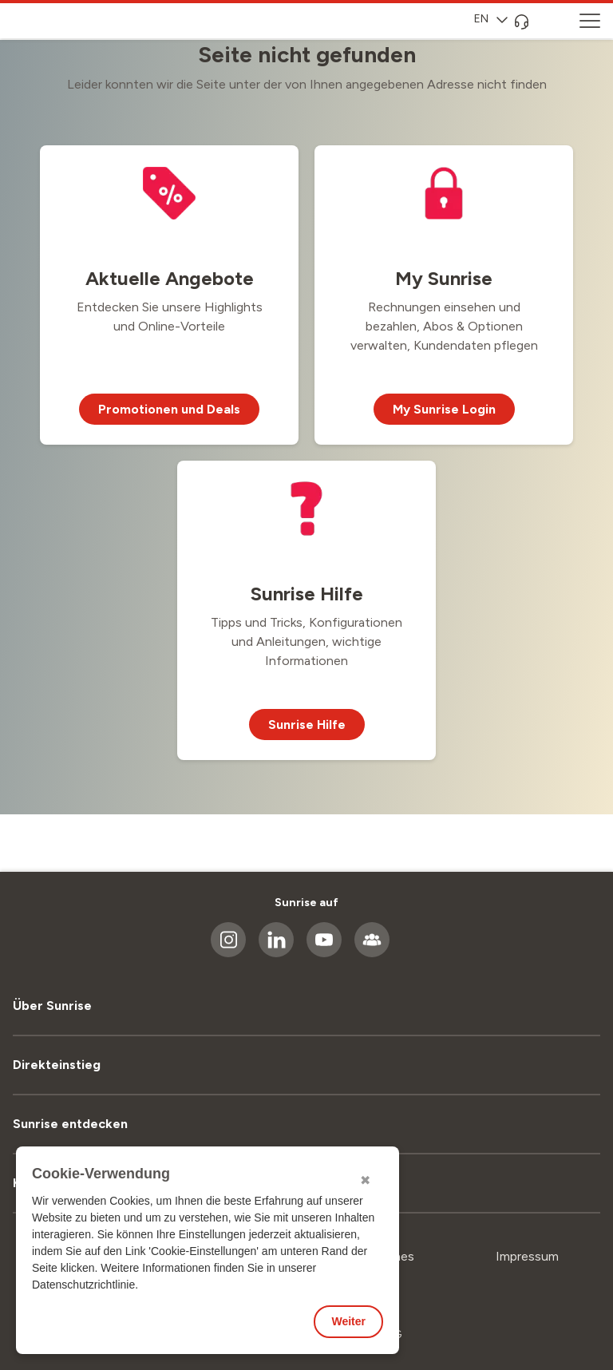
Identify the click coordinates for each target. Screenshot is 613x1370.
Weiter (348, 1321)
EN (491, 19)
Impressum (527, 1256)
